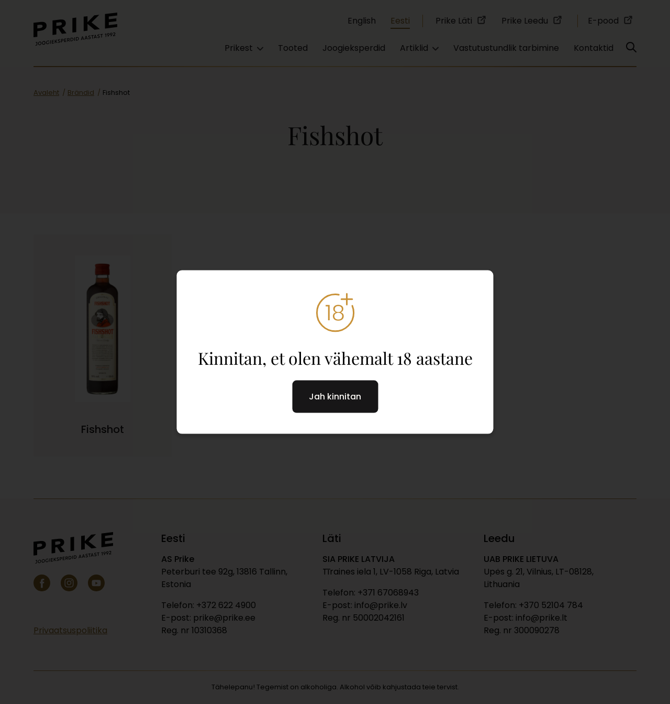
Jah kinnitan (335, 397)
